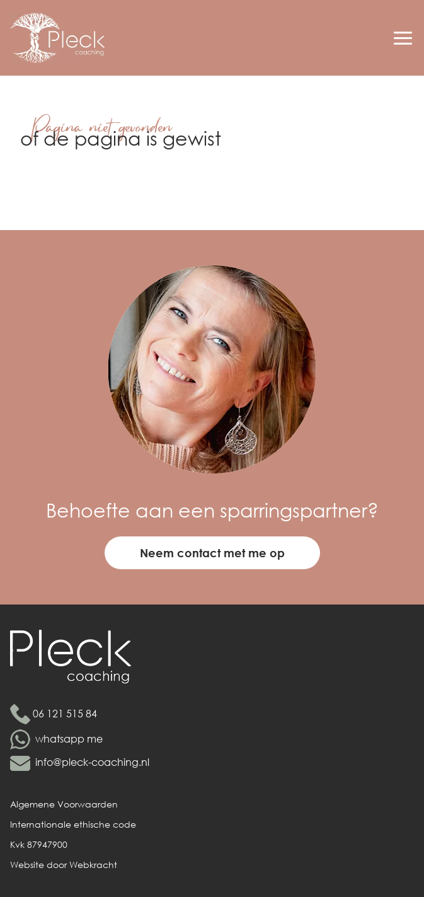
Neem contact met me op (212, 553)
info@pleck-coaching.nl (92, 761)
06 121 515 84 (65, 713)
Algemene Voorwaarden (64, 804)
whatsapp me (69, 738)
